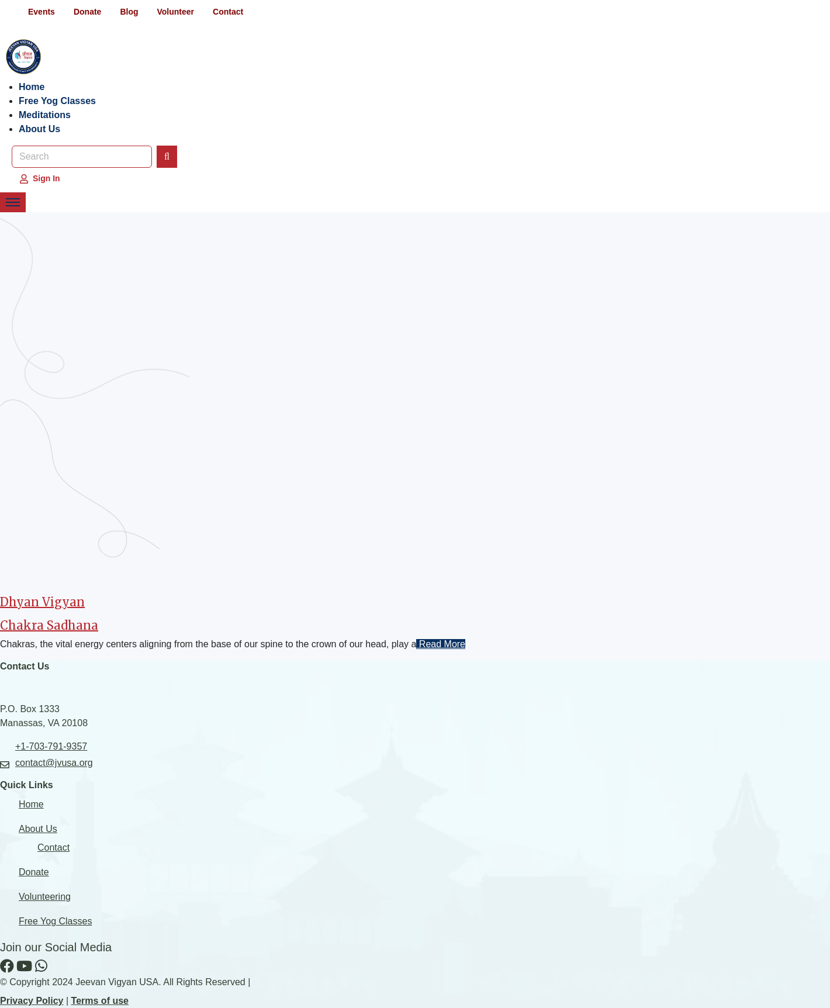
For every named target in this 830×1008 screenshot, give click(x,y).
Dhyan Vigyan (42, 602)
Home (31, 87)
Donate (87, 11)
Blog (129, 11)
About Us (39, 129)
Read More (440, 644)
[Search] (167, 157)
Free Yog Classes (57, 101)
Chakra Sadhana (49, 625)
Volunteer (175, 11)
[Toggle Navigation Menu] (13, 202)
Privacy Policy (32, 1001)
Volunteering (45, 897)
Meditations (45, 115)
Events (41, 11)
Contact (228, 11)
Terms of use (100, 1001)
